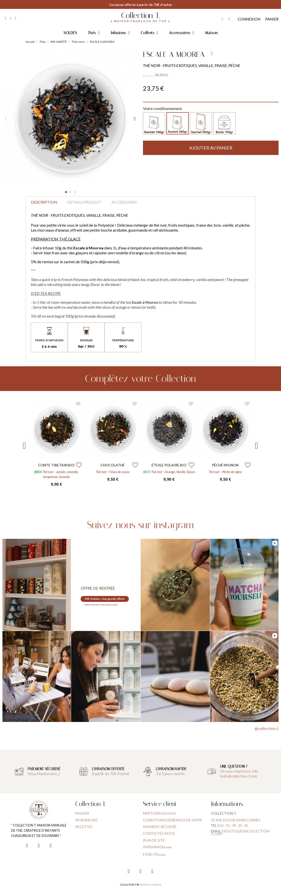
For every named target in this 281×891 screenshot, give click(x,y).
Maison (211, 32)
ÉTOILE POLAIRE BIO (169, 465)
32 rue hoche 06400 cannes (235, 820)
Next (256, 445)
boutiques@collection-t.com (240, 832)
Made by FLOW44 (150, 884)
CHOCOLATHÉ (112, 465)
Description (44, 202)
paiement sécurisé (159, 827)
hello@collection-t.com (238, 776)
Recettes (83, 827)
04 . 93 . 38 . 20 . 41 (234, 825)
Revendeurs (86, 820)
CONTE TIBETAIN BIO (56, 465)
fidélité (150, 854)
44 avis (161, 74)
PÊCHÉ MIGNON (225, 465)
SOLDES (70, 32)
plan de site (154, 840)
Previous (24, 445)
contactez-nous (159, 833)
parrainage (153, 847)
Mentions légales (159, 813)
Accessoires (181, 33)
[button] (66, 192)
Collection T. (140, 15)
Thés (94, 33)
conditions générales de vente (172, 820)
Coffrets (149, 33)
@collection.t (267, 728)
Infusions (120, 33)
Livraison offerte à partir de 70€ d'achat (140, 5)
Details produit (84, 202)
